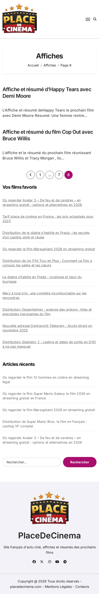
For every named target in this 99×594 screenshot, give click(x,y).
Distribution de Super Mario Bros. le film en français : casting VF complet (44, 424)
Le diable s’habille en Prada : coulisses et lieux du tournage (42, 279)
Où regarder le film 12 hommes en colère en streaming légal (45, 379)
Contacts (82, 587)
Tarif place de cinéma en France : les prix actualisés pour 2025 (48, 218)
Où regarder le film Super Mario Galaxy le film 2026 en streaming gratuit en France (46, 396)
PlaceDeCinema (49, 535)
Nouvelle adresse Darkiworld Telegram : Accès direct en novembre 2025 (47, 328)
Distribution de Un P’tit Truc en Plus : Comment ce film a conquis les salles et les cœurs (47, 263)
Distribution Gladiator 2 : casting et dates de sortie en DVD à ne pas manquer (49, 344)
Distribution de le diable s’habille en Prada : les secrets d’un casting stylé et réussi (46, 235)
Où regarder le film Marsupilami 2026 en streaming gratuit (48, 249)
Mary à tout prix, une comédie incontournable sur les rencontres (44, 295)
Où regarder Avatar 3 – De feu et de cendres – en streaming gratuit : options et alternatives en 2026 (42, 202)
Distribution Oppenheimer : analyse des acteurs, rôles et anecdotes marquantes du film (47, 311)
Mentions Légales (59, 587)
